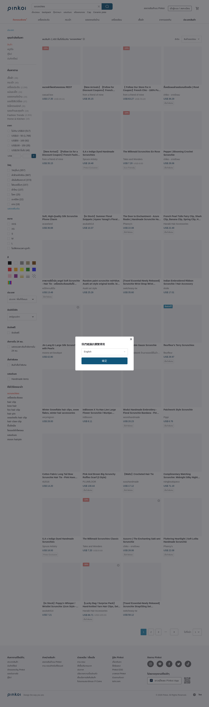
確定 (104, 360)
